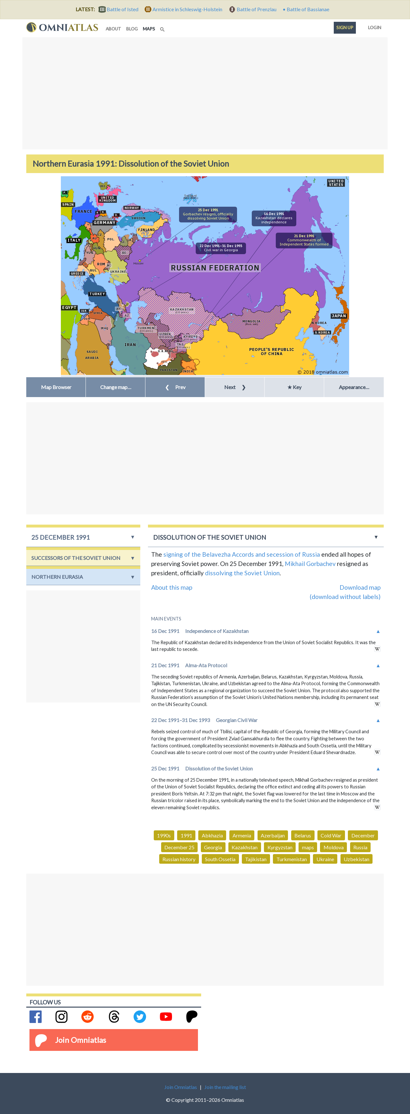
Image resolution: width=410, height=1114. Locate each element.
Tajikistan (255, 859)
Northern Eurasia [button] (57, 577)
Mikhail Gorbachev (310, 563)
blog (132, 28)
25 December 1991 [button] (60, 537)
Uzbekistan (356, 859)
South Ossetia (220, 859)
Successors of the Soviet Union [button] (75, 558)
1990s (164, 835)
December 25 (179, 847)
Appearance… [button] (354, 387)
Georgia (213, 847)
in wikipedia (377, 649)
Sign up (344, 27)
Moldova (334, 847)
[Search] (163, 27)
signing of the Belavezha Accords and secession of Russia (241, 554)
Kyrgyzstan (279, 847)
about (113, 28)
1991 (186, 835)
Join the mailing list (225, 1087)
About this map (171, 587)
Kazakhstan (245, 847)
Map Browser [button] (56, 387)
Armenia (242, 835)
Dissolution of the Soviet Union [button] (209, 537)
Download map (360, 587)
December (363, 835)
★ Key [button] (294, 387)
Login (373, 26)
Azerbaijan (273, 835)
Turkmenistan (291, 859)
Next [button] (235, 387)
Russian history (178, 859)
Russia (360, 847)
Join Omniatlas (80, 1039)
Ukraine (325, 859)
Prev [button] (175, 387)
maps (150, 28)
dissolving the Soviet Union (242, 573)
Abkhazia (212, 835)
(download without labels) (345, 596)
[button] (115, 387)
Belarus (302, 835)
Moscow (138, 263)
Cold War (331, 835)
